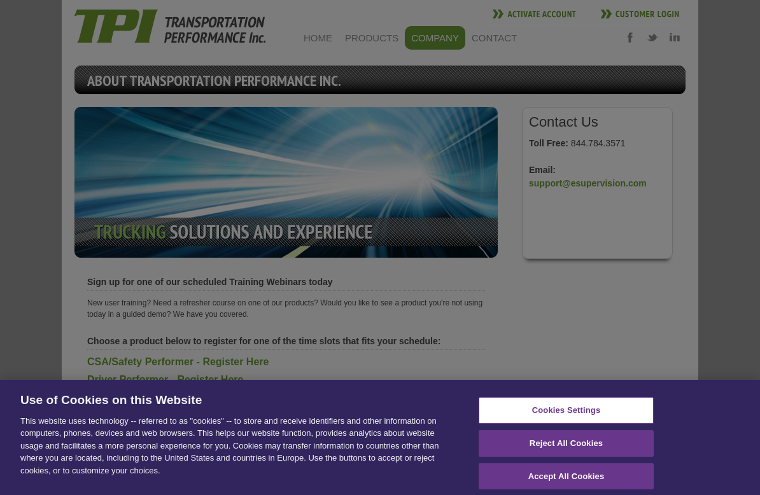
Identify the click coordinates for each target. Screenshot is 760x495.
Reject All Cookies (566, 445)
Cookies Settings (566, 413)
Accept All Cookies (566, 479)
